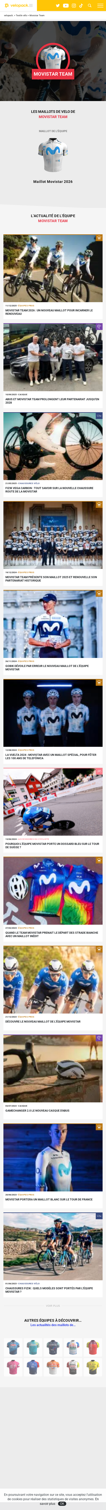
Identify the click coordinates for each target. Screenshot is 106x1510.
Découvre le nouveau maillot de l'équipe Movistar (43, 1021)
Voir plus (53, 1305)
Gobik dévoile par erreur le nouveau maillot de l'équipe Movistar (47, 667)
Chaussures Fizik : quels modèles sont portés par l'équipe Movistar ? (49, 1290)
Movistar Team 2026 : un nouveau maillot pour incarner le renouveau (49, 312)
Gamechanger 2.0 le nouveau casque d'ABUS (37, 1110)
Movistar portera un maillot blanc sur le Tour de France (49, 1199)
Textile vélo (21, 15)
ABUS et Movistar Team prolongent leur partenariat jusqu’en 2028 (52, 401)
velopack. (8, 15)
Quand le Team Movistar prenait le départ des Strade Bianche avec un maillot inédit (51, 934)
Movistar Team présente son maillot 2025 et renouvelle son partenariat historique (51, 579)
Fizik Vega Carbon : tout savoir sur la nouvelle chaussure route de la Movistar (49, 489)
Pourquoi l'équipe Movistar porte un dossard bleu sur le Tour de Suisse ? (52, 845)
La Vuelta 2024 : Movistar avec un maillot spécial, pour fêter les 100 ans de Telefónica (50, 756)
